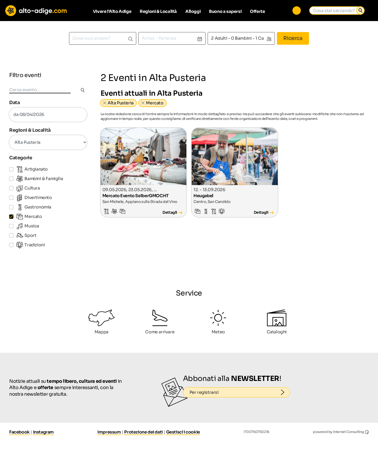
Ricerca (292, 38)
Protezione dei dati (143, 432)
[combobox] (102, 38)
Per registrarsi (240, 392)
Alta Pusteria (121, 103)
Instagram (43, 432)
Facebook (19, 432)
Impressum (109, 432)
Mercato (154, 103)
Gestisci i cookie (183, 432)
